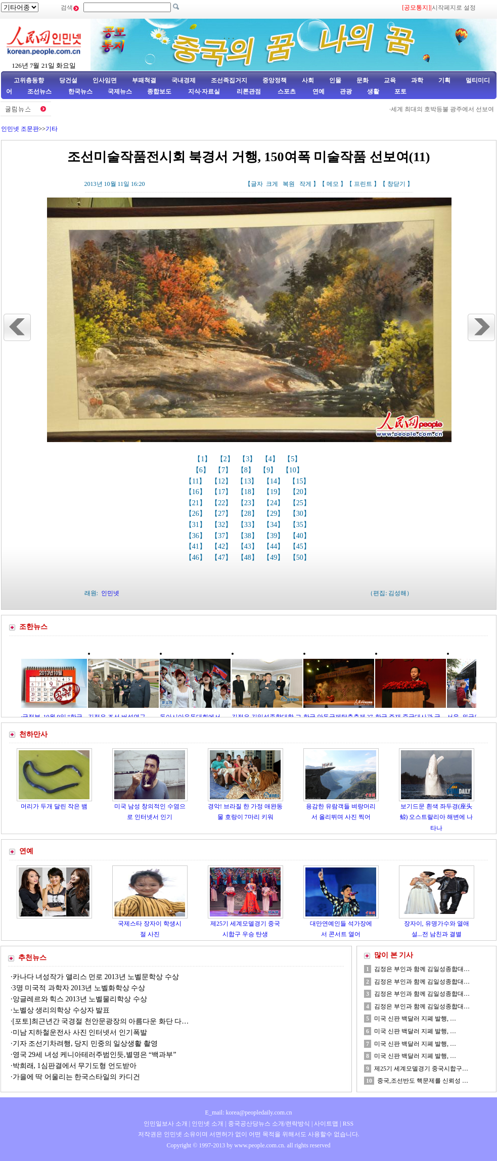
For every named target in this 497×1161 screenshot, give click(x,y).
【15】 (300, 481)
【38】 (248, 536)
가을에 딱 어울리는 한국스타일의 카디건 (76, 1077)
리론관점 (249, 91)
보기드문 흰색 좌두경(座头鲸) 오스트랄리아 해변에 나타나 (436, 817)
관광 (346, 91)
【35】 (300, 524)
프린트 (363, 183)
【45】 (300, 546)
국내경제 (183, 80)
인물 (335, 80)
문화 (362, 80)
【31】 (196, 524)
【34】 (274, 524)
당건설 (68, 80)
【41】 (196, 546)
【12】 (222, 481)
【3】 (248, 459)
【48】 (248, 557)
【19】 (274, 492)
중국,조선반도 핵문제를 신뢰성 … (422, 1080)
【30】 (300, 513)
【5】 (293, 459)
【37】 (222, 536)
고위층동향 (29, 80)
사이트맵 (326, 1123)
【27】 (222, 513)
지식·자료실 (204, 91)
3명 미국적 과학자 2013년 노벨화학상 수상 (79, 988)
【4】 (271, 459)
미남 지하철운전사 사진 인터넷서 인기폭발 (80, 1032)
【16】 (196, 492)
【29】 (274, 513)
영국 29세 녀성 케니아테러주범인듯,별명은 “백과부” (94, 1054)
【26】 (196, 513)
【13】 (248, 481)
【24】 (274, 503)
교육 (390, 80)
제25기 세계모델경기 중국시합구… (421, 1068)
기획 (444, 80)
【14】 (274, 481)
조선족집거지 (229, 80)
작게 (305, 183)
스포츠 (286, 91)
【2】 (226, 459)
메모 (333, 183)
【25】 (300, 503)
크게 (272, 183)
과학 (417, 80)
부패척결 (144, 80)
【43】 (248, 546)
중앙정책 (274, 80)
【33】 (248, 524)
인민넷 (110, 593)
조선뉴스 (40, 91)
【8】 (247, 470)
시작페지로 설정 (454, 7)
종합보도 (159, 91)
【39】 (274, 536)
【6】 (202, 470)
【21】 (196, 503)
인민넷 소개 (206, 1123)
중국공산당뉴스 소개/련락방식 (269, 1123)
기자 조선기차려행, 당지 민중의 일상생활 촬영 (85, 1043)
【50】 (300, 557)
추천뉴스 (32, 957)
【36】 (196, 536)
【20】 (300, 492)
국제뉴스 (120, 91)
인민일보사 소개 (166, 1123)
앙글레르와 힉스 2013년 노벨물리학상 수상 (80, 999)
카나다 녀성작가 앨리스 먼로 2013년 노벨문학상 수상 (96, 977)
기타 (52, 128)
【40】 (300, 536)
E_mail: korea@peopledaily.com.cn (248, 1112)
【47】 (222, 557)
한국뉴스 (80, 91)
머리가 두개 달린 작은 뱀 (54, 806)
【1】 (203, 459)
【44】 (274, 546)
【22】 (222, 503)
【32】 (222, 524)
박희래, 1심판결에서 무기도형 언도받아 (75, 1066)
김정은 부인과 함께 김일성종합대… (422, 969)
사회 (308, 80)
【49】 (274, 557)
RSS (348, 1123)
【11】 (196, 481)
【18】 (248, 492)
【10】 (293, 470)
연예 (318, 91)
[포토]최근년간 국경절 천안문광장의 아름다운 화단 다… (101, 1021)
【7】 (224, 470)
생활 (373, 91)
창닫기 (396, 183)
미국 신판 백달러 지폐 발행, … (415, 1018)
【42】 (222, 546)
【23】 (248, 503)
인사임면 (105, 80)
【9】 (269, 470)
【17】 (222, 492)
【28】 (248, 513)
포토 (400, 91)
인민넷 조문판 (20, 128)
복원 (289, 183)
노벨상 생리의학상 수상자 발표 (61, 1010)
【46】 (196, 557)
